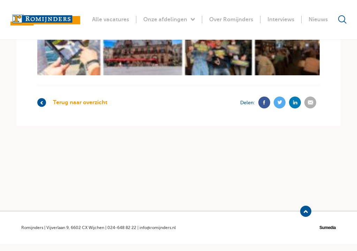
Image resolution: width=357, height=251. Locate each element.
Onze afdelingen (169, 19)
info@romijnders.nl (157, 227)
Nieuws (318, 19)
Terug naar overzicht (72, 102)
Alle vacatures (110, 19)
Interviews (280, 19)
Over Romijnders (231, 19)
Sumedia (327, 227)
